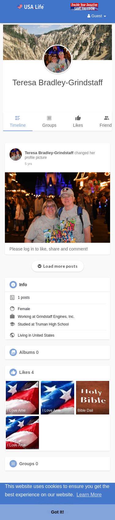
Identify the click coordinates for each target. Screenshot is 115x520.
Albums (27, 352)
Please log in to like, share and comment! (49, 248)
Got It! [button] (57, 512)
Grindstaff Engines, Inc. (55, 316)
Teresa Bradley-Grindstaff (57, 82)
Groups (27, 463)
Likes (24, 372)
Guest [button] (96, 16)
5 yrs (28, 164)
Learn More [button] (89, 494)
